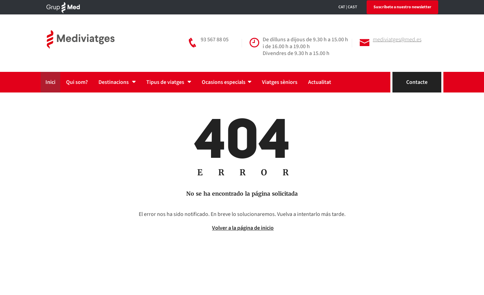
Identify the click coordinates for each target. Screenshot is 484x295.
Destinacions (117, 82)
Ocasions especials (226, 82)
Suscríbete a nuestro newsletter (402, 7)
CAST (352, 7)
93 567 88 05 (215, 39)
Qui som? (77, 82)
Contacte (417, 82)
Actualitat (319, 82)
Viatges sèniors (279, 82)
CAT (341, 7)
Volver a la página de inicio (243, 228)
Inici (50, 82)
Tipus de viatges (168, 82)
